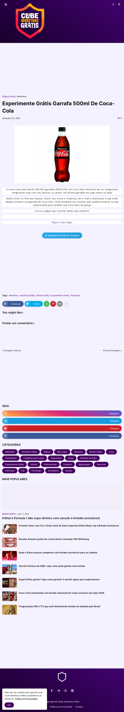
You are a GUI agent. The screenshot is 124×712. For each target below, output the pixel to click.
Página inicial (8, 96)
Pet (23, 470)
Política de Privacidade (61, 706)
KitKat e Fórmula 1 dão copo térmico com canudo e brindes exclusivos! (51, 518)
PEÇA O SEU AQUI (62, 222)
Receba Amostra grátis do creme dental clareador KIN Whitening (54, 539)
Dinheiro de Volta (88, 458)
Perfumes (9, 470)
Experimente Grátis (59, 295)
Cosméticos (11, 458)
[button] (5, 4)
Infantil (34, 464)
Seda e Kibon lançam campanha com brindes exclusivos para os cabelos (58, 552)
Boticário (78, 451)
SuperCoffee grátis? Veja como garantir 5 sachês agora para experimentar (59, 579)
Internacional (50, 464)
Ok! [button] (9, 705)
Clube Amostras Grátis (68, 701)
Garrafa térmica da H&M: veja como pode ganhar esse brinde (52, 566)
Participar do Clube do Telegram (62, 235)
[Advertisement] (62, 68)
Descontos (56, 458)
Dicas (70, 458)
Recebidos (53, 470)
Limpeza (67, 464)
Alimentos (21, 96)
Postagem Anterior (12, 350)
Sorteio (68, 470)
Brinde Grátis (42, 295)
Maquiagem (84, 464)
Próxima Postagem (111, 350)
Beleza (47, 451)
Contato (79, 706)
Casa (111, 451)
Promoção (75, 295)
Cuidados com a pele (33, 458)
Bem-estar (62, 451)
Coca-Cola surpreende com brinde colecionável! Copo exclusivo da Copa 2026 (61, 592)
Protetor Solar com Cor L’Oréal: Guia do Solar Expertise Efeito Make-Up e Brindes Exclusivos (69, 525)
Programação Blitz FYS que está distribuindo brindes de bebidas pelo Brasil (59, 606)
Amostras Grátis (27, 295)
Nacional (101, 464)
